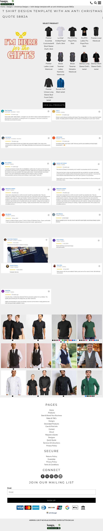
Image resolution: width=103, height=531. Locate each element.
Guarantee (51, 459)
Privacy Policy (51, 446)
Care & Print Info (51, 426)
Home (2, 7)
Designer (51, 437)
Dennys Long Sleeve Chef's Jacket (84, 66)
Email (9, 488)
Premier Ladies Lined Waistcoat (48, 66)
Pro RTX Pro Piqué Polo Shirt (72, 41)
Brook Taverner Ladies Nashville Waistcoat (60, 69)
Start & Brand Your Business (51, 415)
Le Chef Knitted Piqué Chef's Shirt (60, 41)
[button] (95, 2)
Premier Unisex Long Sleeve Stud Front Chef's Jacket (48, 94)
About (51, 432)
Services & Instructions (51, 443)
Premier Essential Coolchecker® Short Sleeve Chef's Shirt (48, 43)
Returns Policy (51, 456)
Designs (10, 7)
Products (51, 413)
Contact (51, 429)
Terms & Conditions (51, 465)
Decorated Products (51, 424)
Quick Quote (51, 440)
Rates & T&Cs (51, 418)
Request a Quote (51, 435)
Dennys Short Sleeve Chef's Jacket (96, 66)
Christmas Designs (21, 7)
